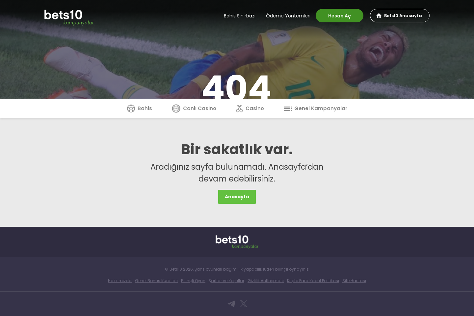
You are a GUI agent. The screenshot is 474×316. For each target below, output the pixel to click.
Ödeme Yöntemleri (288, 15)
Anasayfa (237, 196)
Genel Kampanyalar (315, 108)
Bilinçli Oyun (193, 280)
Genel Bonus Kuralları (156, 280)
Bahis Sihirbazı (239, 15)
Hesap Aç (339, 15)
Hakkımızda (120, 280)
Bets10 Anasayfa (403, 15)
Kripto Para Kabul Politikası (313, 280)
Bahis (139, 108)
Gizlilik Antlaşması (266, 280)
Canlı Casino (194, 108)
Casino (250, 108)
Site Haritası (354, 280)
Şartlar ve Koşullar (226, 280)
